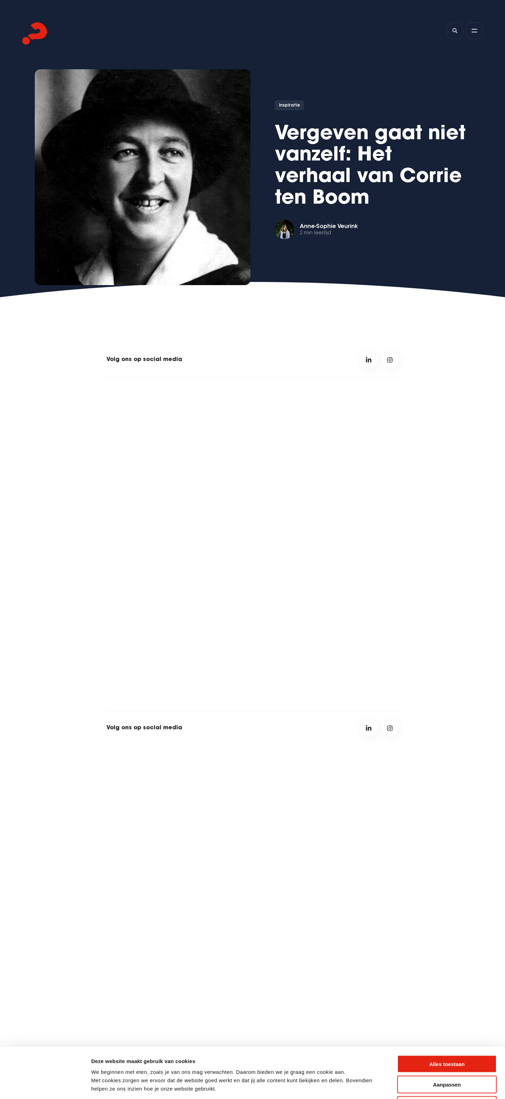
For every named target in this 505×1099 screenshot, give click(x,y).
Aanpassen (447, 1034)
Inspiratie (289, 105)
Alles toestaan (447, 1013)
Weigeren (446, 1055)
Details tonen (375, 1085)
